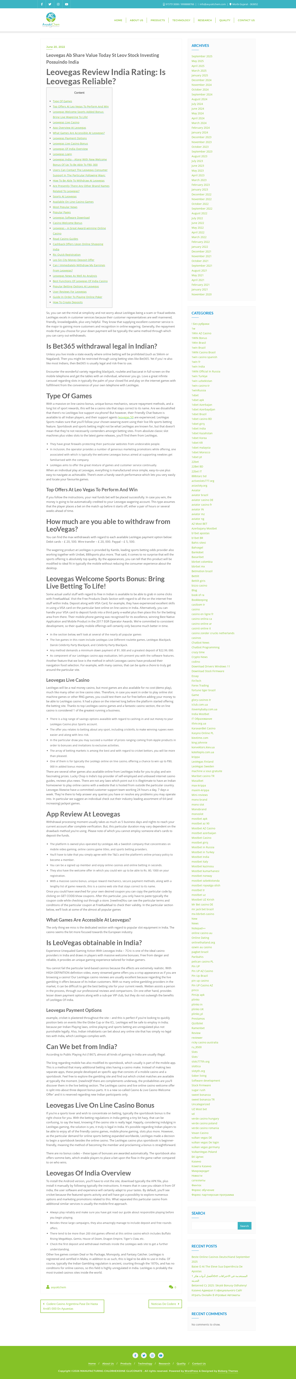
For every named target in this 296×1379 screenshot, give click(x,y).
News (195, 923)
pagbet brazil (200, 952)
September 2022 (202, 208)
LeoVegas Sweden (203, 766)
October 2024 (200, 89)
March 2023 (199, 180)
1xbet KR (197, 442)
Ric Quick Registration (67, 254)
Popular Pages (62, 212)
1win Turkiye (199, 376)
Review (196, 1033)
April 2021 (198, 280)
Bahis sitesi (199, 542)
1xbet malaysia (201, 447)
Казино (196, 1161)
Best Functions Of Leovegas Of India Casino (80, 281)
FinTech (196, 681)
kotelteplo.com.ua (203, 752)
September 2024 (202, 94)
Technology (145, 1363)
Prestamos (198, 1018)
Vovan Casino (200, 1133)
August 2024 (199, 99)
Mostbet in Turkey (203, 852)
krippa (196, 757)
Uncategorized (201, 1104)
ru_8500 (197, 1047)
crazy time (198, 652)
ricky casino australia (205, 1042)
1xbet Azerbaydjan (203, 409)
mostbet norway (202, 876)
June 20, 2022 (55, 47)
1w (193, 328)
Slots (195, 1052)
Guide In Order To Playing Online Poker (77, 297)
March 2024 (199, 123)
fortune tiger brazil (204, 690)
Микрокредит (200, 1171)
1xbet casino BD (202, 419)
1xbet (195, 395)
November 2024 (202, 85)
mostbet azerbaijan (204, 833)
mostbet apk (199, 818)
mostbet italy (200, 861)
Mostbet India (200, 857)
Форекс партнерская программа (213, 1194)
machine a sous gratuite (207, 771)
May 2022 (198, 227)
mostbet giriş (200, 842)
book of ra (198, 595)
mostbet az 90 (200, 823)
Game (195, 695)
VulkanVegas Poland (204, 1152)
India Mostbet (200, 714)
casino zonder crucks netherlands (213, 633)
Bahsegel (197, 547)
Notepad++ (199, 928)
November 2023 (202, 142)
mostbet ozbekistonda (206, 880)
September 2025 (202, 56)
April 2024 (198, 118)
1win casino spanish (204, 357)
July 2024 (197, 104)
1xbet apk (198, 400)
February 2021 (201, 284)
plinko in (197, 1004)
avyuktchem (56, 1287)
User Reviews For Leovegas (70, 291)
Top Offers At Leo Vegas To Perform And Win (81, 106)
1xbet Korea (199, 438)
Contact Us (199, 1363)
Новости (197, 1175)
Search (198, 1214)
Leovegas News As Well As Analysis (75, 276)
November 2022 (202, 199)
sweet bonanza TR (203, 1099)
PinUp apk (198, 995)
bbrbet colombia (202, 561)
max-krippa (199, 785)
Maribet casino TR (203, 776)
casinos (196, 638)
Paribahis (198, 957)
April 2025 (198, 66)
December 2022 (201, 194)
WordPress (191, 1370)
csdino (196, 661)
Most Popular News (65, 207)
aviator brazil (200, 495)
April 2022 (198, 232)
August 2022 (199, 213)
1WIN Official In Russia (206, 371)
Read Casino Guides (65, 239)
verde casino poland (204, 1123)
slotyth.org (198, 1071)
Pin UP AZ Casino (202, 971)
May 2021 (198, 275)
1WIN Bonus (199, 338)
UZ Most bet (199, 1109)
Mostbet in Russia (203, 847)
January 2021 (200, 289)
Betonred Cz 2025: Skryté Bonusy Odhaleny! (219, 1285)
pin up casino (200, 980)
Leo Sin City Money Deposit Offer (73, 260)
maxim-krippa (200, 790)
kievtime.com (200, 738)
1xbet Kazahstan (202, 433)
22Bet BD (197, 466)
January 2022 (200, 246)
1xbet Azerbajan (202, 404)
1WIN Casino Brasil (204, 352)
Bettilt (195, 576)
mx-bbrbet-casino (203, 914)
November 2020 (202, 294)
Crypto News (200, 657)
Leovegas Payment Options (70, 138)
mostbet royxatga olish (206, 885)
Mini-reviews (200, 795)
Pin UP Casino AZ (202, 985)
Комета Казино (201, 1166)
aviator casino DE (202, 500)
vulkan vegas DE (202, 1137)
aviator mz (198, 514)
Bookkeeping (200, 600)
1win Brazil (199, 347)
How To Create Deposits (68, 302)
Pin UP (196, 966)
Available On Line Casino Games (73, 202)
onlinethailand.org (203, 942)
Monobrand (199, 809)
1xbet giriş (198, 424)
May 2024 (198, 113)
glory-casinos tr (201, 700)
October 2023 (200, 147)
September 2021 (202, 265)
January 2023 (200, 189)
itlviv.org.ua (199, 723)
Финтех (196, 1185)
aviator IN (198, 509)
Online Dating (200, 937)
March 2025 (199, 70)
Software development (206, 1080)
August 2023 (199, 156)
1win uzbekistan (202, 381)
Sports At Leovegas (65, 196)
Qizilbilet (197, 1023)
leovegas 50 (126, 417)
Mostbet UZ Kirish (203, 899)
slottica (196, 1066)
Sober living (199, 1075)
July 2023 (197, 161)
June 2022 (198, 223)
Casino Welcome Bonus (67, 223)
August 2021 (199, 270)
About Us (108, 1363)
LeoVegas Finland (203, 761)
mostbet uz (199, 895)
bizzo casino (199, 585)
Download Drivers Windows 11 (211, 666)
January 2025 (200, 75)
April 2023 (198, 175)
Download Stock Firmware (208, 671)
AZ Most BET (199, 523)
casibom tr (198, 604)
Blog (194, 590)
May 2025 (198, 61)
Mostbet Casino (201, 838)
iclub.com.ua (200, 704)
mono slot (198, 804)
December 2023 (201, 137)
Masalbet (197, 780)
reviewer (197, 1037)
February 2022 (201, 242)
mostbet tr (198, 890)
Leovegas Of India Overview (70, 149)
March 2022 (199, 237)
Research (164, 1363)
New (194, 918)
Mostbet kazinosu (203, 866)
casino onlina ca (202, 619)
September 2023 (202, 151)
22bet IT (197, 471)
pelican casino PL (202, 961)
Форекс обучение (203, 1190)
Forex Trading (200, 685)
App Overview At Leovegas (69, 127)
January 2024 (200, 132)
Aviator (196, 490)
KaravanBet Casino (203, 728)
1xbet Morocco (201, 452)
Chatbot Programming (206, 647)
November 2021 (202, 256)
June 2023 (198, 165)
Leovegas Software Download (71, 217)
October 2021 (200, 261)
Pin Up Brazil (200, 975)
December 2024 (201, 80)
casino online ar (202, 623)
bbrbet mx (198, 566)
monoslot (197, 814)
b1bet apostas (201, 533)
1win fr (196, 362)
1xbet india (199, 428)
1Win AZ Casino (201, 333)
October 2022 (200, 204)
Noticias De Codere (163, 1304)
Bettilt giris (198, 581)
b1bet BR (197, 538)
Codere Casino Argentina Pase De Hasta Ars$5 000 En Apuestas (70, 1306)
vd (193, 1114)
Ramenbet (198, 1028)
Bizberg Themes (228, 1370)
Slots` (195, 1057)
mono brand (199, 799)
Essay (195, 676)
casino (196, 609)
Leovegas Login (62, 154)
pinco (195, 990)
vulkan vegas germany (206, 1147)
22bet (195, 462)
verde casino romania (205, 1128)
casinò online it (201, 628)
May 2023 (198, 170)
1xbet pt (197, 457)
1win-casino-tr (201, 385)
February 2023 (201, 184)
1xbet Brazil (199, 414)
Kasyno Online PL (203, 733)
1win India (198, 366)
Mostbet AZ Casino (203, 828)
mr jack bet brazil (203, 909)
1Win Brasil (199, 342)
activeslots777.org (203, 481)
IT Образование (202, 718)
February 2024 (201, 127)
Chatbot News (200, 642)
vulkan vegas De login (205, 1142)
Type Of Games (62, 101)
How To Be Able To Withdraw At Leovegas (79, 180)
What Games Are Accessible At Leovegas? (79, 133)
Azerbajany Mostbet (204, 528)
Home (92, 1363)
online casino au (202, 933)
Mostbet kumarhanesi (205, 871)
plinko (195, 999)
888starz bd (199, 476)
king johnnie (199, 742)
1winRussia (199, 390)
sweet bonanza (201, 1095)
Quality (181, 1363)
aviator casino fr (202, 504)
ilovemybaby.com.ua (204, 709)
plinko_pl (197, 1014)
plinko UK (198, 1009)
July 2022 (197, 218)
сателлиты (198, 1180)
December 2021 (201, 251)
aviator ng (198, 519)
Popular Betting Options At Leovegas (76, 286)
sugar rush (198, 1090)
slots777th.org (201, 1061)
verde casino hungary (205, 1118)
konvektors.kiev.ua (203, 747)
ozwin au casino (202, 947)
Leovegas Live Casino (66, 122)
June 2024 (198, 108)
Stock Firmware (201, 1085)
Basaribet (198, 557)
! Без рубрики (200, 324)
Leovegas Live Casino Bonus (70, 143)
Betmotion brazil (202, 571)
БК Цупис (198, 1156)
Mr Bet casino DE (202, 904)
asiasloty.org (199, 485)
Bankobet (198, 552)
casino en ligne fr (203, 614)
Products (125, 1363)
